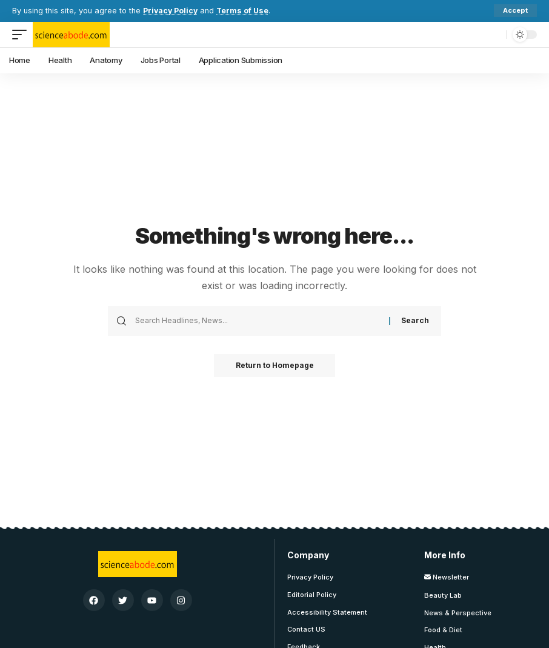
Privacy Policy (171, 10)
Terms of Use (244, 10)
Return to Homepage (275, 365)
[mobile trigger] (22, 34)
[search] (494, 34)
